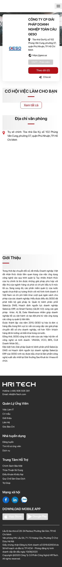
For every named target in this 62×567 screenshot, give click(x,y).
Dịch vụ (6, 450)
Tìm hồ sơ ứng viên (11, 446)
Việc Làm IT (8, 409)
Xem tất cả (31, 105)
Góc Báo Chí (8, 426)
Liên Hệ (6, 422)
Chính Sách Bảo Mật (12, 465)
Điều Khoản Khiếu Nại (12, 474)
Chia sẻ (45, 77)
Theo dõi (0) (43, 70)
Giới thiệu (7, 418)
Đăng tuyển (8, 442)
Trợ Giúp (6, 483)
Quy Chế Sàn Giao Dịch (13, 478)
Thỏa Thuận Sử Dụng (12, 470)
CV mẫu (6, 413)
